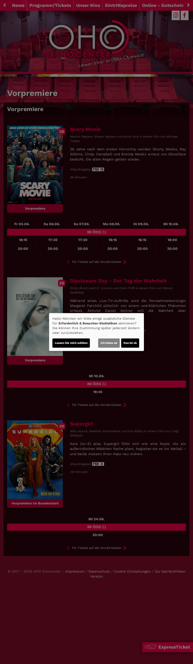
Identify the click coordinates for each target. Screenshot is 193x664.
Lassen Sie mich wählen (71, 343)
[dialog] (96, 332)
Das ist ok (130, 343)
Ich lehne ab (109, 343)
